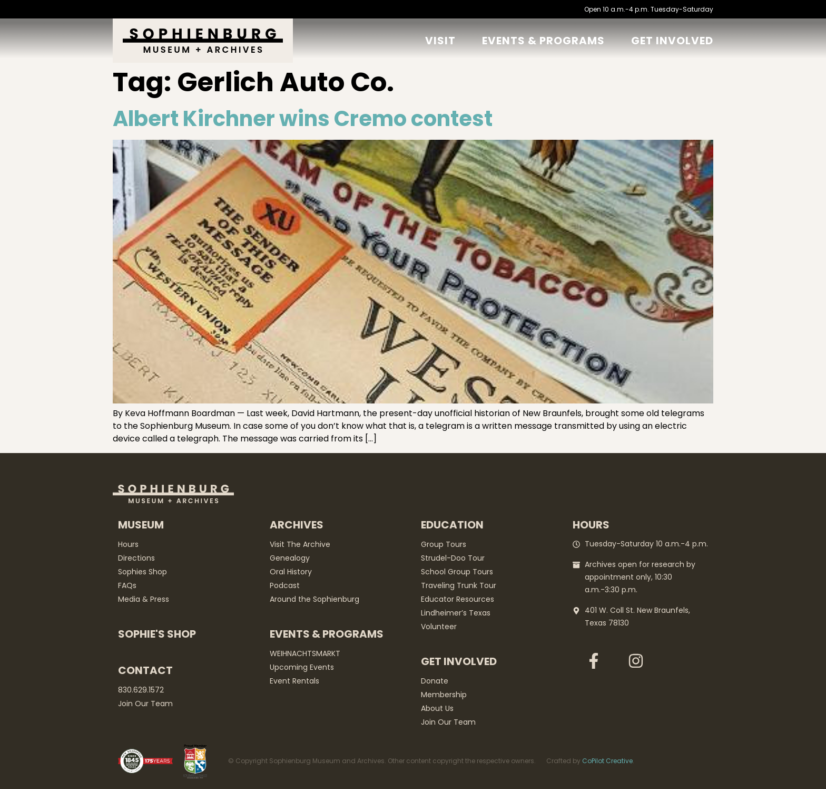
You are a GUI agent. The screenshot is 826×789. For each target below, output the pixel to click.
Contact (145, 670)
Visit (440, 40)
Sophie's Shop (157, 634)
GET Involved (672, 40)
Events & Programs (543, 40)
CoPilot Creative (607, 760)
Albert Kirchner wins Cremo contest (303, 118)
